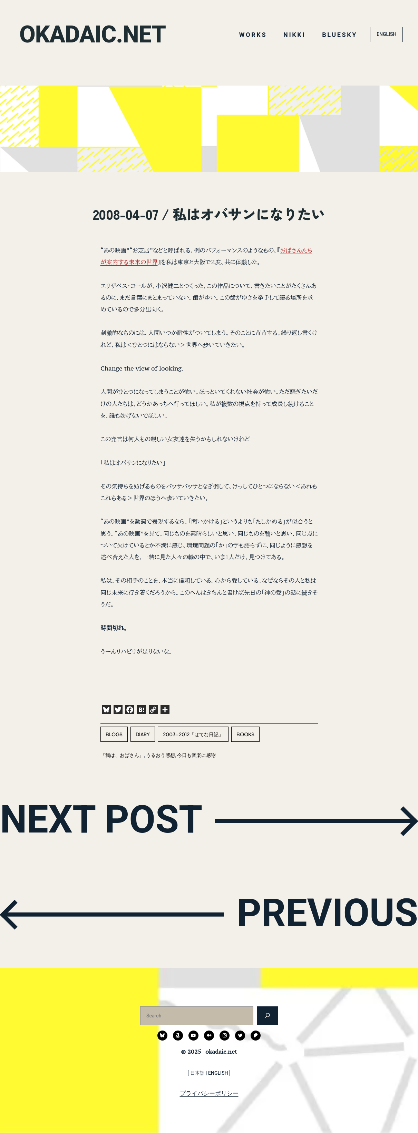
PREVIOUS (327, 913)
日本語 (197, 1073)
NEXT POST (101, 819)
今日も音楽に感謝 (196, 755)
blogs (114, 734)
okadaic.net (92, 34)
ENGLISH (386, 34)
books (245, 734)
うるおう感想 (160, 755)
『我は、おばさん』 (122, 755)
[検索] (267, 1015)
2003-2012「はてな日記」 (193, 734)
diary (143, 734)
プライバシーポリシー (209, 1093)
